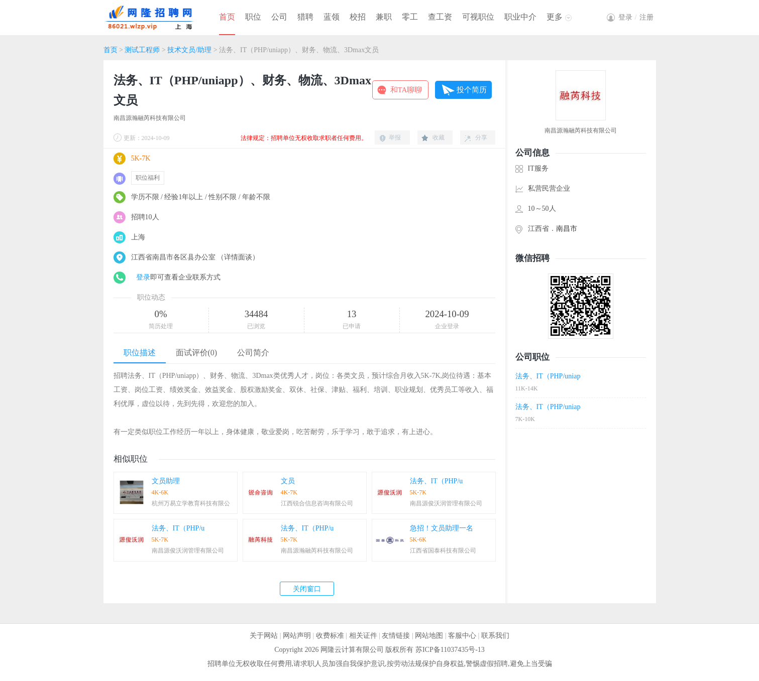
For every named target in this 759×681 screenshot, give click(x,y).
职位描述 (140, 352)
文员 (288, 481)
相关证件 (363, 635)
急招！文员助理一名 (441, 528)
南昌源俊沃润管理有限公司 (446, 503)
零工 (410, 17)
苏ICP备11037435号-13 (450, 649)
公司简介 (253, 352)
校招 (358, 17)
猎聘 (305, 17)
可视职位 (478, 17)
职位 (253, 17)
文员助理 (166, 481)
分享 (481, 137)
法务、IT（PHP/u (436, 481)
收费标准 (330, 635)
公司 (279, 17)
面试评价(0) (197, 352)
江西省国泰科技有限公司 (443, 550)
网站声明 (297, 635)
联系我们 (495, 635)
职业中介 (520, 17)
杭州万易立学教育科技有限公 (191, 503)
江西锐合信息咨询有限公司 (317, 503)
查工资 (440, 17)
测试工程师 (142, 50)
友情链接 (396, 635)
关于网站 (264, 635)
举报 (395, 137)
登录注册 (636, 17)
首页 (227, 17)
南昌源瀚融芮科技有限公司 (150, 117)
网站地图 (429, 635)
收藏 (438, 137)
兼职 (384, 17)
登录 (143, 277)
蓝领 (331, 17)
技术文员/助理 (189, 50)
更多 (555, 17)
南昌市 (566, 228)
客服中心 (462, 635)
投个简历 (472, 90)
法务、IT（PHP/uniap (548, 376)
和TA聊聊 (406, 90)
